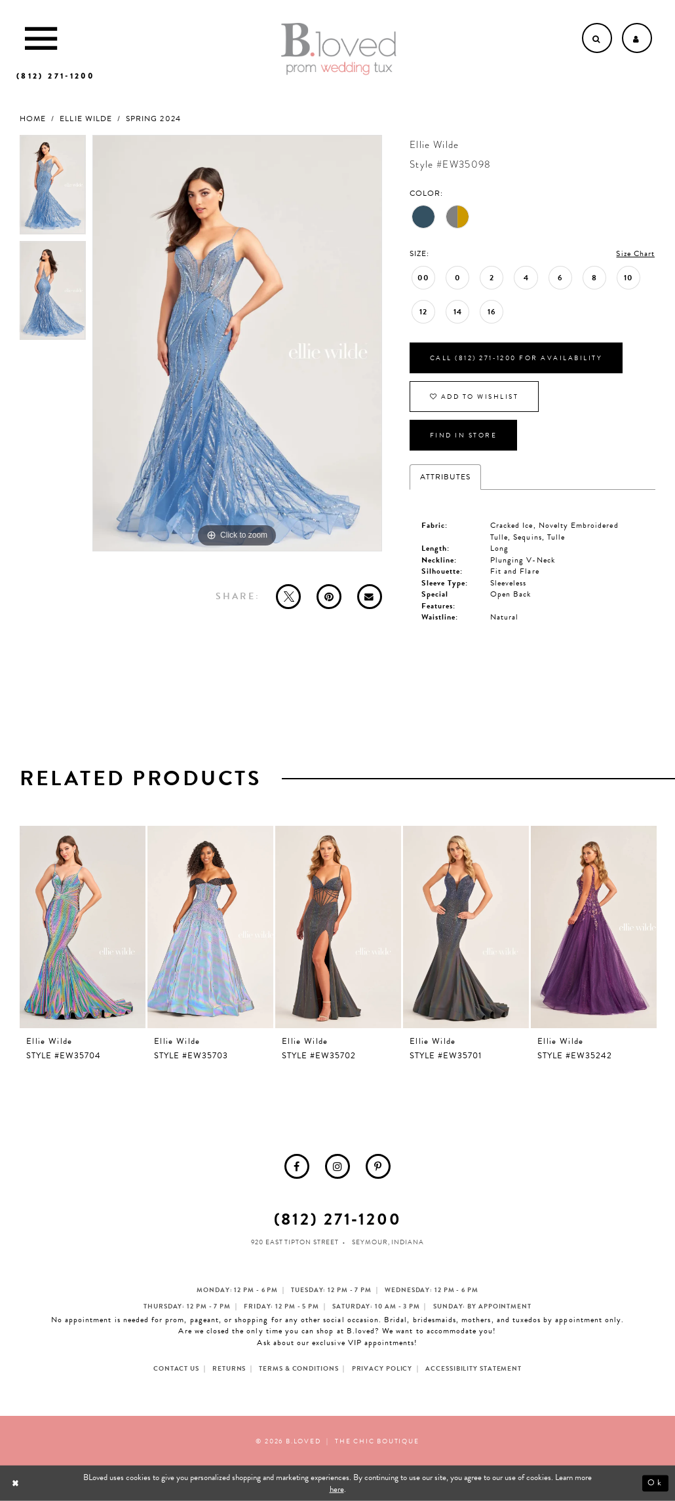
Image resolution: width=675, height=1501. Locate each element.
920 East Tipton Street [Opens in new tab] (295, 1242)
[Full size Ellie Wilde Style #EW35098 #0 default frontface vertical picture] (237, 343)
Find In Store (463, 435)
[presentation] (82, 927)
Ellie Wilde (86, 118)
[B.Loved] (338, 49)
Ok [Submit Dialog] (655, 1483)
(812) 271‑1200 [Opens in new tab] (338, 1219)
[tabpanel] (53, 188)
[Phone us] (55, 76)
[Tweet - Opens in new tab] (288, 596)
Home (33, 118)
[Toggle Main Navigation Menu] (41, 38)
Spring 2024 (153, 118)
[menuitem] (296, 1166)
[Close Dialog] (17, 1482)
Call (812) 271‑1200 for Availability (516, 358)
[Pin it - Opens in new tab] (329, 596)
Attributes (445, 477)
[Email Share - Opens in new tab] (369, 596)
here (337, 1489)
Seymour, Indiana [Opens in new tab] (387, 1242)
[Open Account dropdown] (637, 38)
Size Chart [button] (635, 253)
